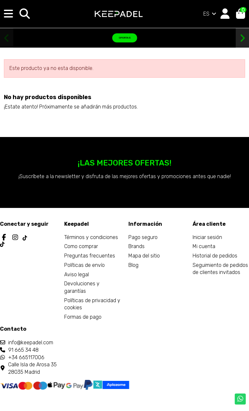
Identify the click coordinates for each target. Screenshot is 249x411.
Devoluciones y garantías (82, 287)
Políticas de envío (84, 265)
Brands (136, 246)
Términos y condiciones (91, 237)
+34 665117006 (26, 357)
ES (210, 14)
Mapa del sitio (144, 256)
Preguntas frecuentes (89, 256)
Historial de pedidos (215, 256)
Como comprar (81, 246)
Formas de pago (82, 317)
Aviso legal (76, 274)
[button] (6, 38)
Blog (133, 265)
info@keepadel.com (30, 342)
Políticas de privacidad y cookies (92, 304)
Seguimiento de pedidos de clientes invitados (220, 268)
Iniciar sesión (207, 237)
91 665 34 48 (23, 350)
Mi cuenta (204, 246)
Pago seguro (143, 237)
